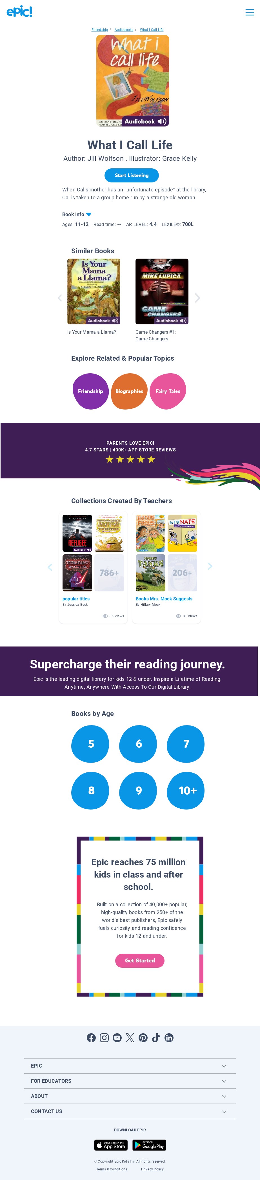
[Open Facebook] (91, 1037)
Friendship (100, 30)
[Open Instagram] (104, 1037)
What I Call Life (152, 30)
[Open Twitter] (130, 1037)
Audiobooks (124, 30)
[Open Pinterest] (143, 1037)
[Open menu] (250, 12)
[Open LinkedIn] (169, 1037)
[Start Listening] (132, 175)
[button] (93, 567)
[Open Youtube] (117, 1037)
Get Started (140, 960)
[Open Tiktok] (156, 1037)
